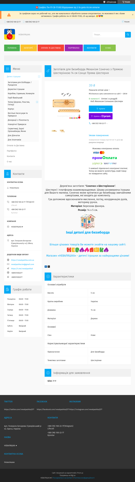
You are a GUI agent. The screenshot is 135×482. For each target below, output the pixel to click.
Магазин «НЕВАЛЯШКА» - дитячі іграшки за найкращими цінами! (87, 255)
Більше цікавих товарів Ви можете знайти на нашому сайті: (88, 244)
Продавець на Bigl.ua (67, 475)
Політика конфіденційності (84, 478)
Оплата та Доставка (51, 48)
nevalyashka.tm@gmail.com (22, 264)
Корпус (11, 109)
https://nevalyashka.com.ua (22, 260)
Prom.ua (80, 473)
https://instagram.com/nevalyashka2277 (85, 409)
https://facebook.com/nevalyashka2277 (53, 409)
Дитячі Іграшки (13, 76)
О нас (108, 48)
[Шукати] (128, 35)
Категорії (28, 48)
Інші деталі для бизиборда (88, 232)
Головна (12, 48)
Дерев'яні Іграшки (16, 89)
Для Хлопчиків (14, 140)
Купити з (102, 116)
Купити (102, 109)
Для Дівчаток (14, 135)
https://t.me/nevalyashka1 (22, 269)
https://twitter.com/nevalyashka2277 (19, 409)
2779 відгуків (111, 2)
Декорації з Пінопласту (18, 120)
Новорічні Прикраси (17, 124)
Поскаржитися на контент (62, 478)
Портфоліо (73, 48)
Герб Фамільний (15, 98)
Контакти (91, 48)
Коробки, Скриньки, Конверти (21, 93)
